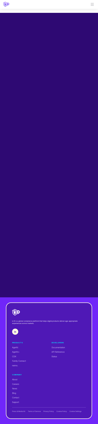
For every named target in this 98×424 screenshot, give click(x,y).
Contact (15, 397)
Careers (15, 384)
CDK (14, 356)
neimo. (15, 365)
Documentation (58, 347)
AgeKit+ (16, 352)
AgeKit (15, 347)
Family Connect (19, 361)
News (14, 388)
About (14, 379)
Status (54, 356)
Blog (14, 393)
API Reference (58, 352)
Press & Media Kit (18, 411)
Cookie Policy (61, 411)
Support (15, 402)
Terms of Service (34, 411)
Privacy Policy (48, 411)
